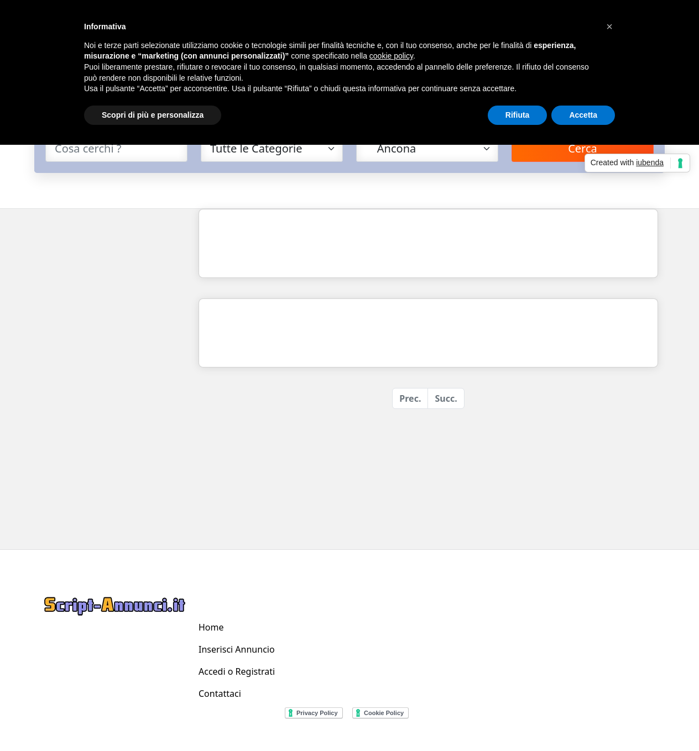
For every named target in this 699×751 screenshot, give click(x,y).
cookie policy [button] (391, 55)
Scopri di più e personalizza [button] (153, 115)
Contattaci (220, 693)
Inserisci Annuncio (237, 649)
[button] (609, 26)
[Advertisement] (113, 374)
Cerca (582, 148)
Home (211, 627)
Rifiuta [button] (517, 115)
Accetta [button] (583, 115)
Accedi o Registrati (237, 671)
